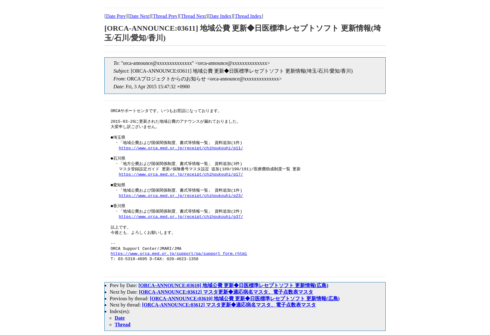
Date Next (139, 16)
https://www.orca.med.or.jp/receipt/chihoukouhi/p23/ (181, 196)
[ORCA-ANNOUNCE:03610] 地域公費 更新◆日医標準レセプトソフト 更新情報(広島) (233, 285)
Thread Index (248, 16)
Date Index (220, 16)
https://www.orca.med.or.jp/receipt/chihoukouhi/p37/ (181, 217)
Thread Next (193, 16)
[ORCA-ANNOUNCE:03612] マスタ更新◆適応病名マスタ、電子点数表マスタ (226, 292)
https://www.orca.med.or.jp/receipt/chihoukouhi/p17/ (181, 175)
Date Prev (116, 16)
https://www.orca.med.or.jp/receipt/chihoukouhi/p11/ (181, 148)
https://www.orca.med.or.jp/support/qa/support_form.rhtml (179, 254)
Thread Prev (165, 16)
